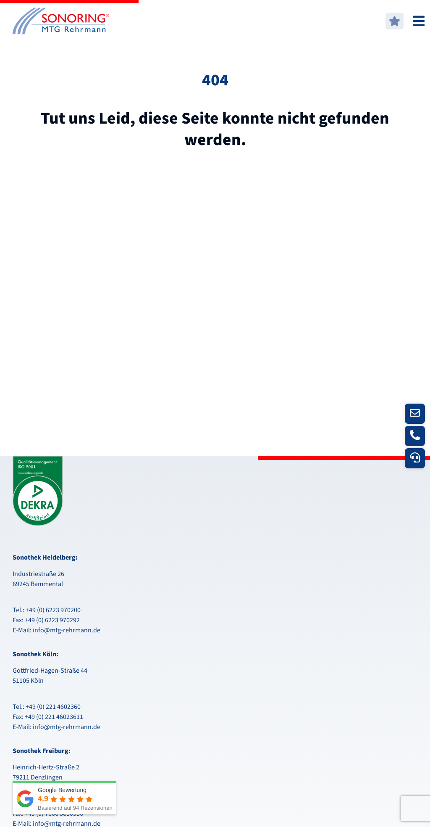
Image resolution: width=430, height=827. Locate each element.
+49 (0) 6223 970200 (53, 610)
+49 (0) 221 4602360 (53, 706)
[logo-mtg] (61, 11)
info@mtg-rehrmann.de (66, 630)
